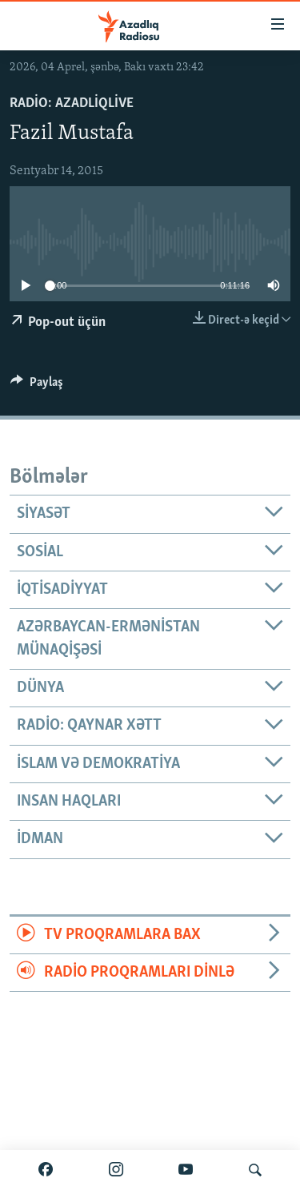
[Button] (36, 386)
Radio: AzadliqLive (72, 103)
